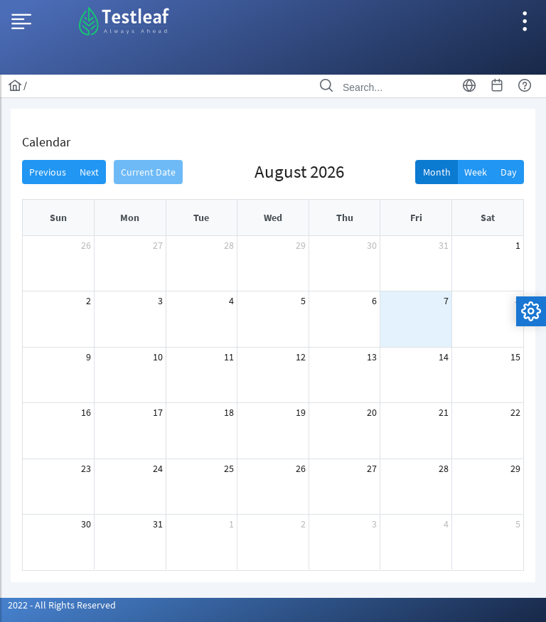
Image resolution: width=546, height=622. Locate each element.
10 (158, 356)
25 (229, 468)
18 (229, 412)
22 (515, 412)
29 (301, 245)
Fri (416, 217)
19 (301, 412)
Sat (488, 217)
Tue (201, 217)
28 (229, 245)
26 (86, 245)
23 (86, 468)
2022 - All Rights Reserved (62, 605)
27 (158, 245)
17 (158, 412)
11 (229, 356)
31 (444, 245)
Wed (273, 217)
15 (515, 356)
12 (301, 356)
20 (372, 412)
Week (475, 172)
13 (372, 356)
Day (508, 172)
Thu (344, 217)
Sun (58, 217)
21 (444, 412)
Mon (129, 217)
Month (437, 172)
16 (86, 412)
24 (158, 468)
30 (372, 245)
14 (444, 356)
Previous (47, 172)
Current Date (148, 172)
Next (89, 172)
